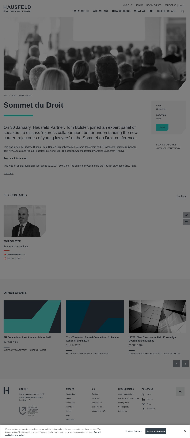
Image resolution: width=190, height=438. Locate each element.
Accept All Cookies (156, 433)
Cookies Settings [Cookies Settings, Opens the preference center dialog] (134, 433)
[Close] (185, 433)
